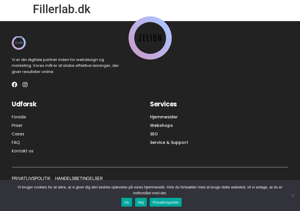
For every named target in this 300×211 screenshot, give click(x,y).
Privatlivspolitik (166, 202)
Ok (126, 202)
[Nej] (293, 195)
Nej (141, 202)
